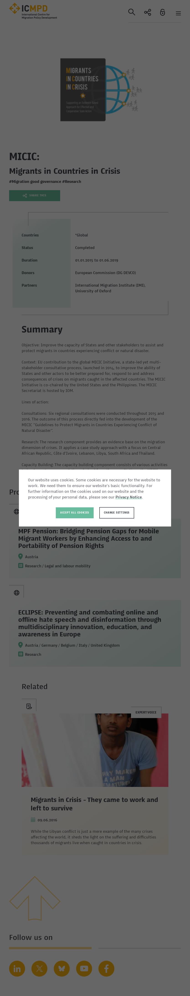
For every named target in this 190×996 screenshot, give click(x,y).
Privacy (123, 497)
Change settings (117, 512)
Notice (136, 497)
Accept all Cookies (74, 512)
